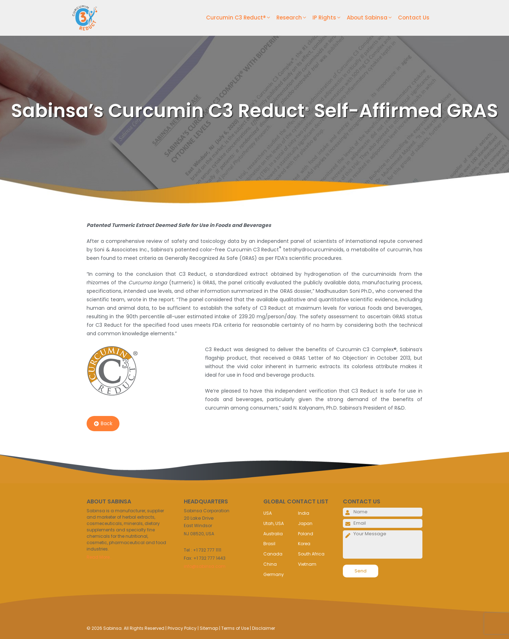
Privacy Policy (182, 628)
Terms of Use (235, 628)
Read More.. (99, 557)
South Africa (311, 554)
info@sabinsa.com (205, 566)
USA (267, 513)
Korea (304, 544)
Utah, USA (273, 523)
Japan (305, 523)
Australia (273, 534)
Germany (273, 574)
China (270, 564)
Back (103, 423)
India (303, 513)
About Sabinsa (372, 17)
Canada (272, 554)
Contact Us (413, 17)
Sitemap (209, 628)
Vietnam (307, 564)
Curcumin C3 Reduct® (241, 17)
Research (294, 17)
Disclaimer (263, 628)
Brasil (269, 544)
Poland (305, 534)
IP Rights (329, 17)
